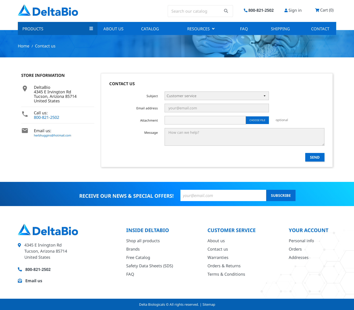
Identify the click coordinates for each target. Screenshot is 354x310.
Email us (33, 280)
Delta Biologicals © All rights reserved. (169, 304)
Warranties (217, 257)
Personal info (301, 240)
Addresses (299, 257)
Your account (308, 230)
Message (151, 132)
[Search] (200, 11)
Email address (147, 108)
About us (113, 28)
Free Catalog (138, 257)
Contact (320, 28)
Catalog (150, 28)
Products (57, 28)
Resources (200, 28)
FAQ (244, 28)
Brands (133, 249)
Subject (152, 96)
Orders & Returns (224, 265)
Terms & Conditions (226, 274)
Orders (295, 249)
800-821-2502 (46, 117)
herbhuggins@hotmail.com (52, 135)
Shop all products (143, 240)
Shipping (280, 28)
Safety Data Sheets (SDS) (149, 265)
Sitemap (209, 304)
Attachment (149, 120)
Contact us (217, 249)
